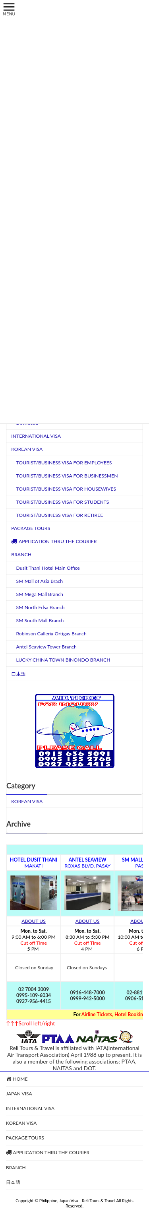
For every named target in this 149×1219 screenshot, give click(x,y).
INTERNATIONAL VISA (36, 436)
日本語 (18, 674)
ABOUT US (33, 921)
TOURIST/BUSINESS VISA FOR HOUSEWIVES (66, 488)
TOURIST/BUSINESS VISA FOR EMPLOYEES (64, 462)
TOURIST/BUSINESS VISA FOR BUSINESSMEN (67, 475)
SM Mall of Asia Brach (39, 581)
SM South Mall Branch (40, 620)
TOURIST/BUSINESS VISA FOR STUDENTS (62, 502)
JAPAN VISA (19, 1094)
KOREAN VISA (27, 449)
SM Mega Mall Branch (39, 594)
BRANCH (21, 554)
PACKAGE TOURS (30, 528)
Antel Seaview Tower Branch (46, 647)
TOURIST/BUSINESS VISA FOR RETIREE (59, 515)
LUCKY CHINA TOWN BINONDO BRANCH (63, 660)
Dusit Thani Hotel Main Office (48, 568)
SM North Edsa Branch (40, 607)
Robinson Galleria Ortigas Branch (51, 634)
